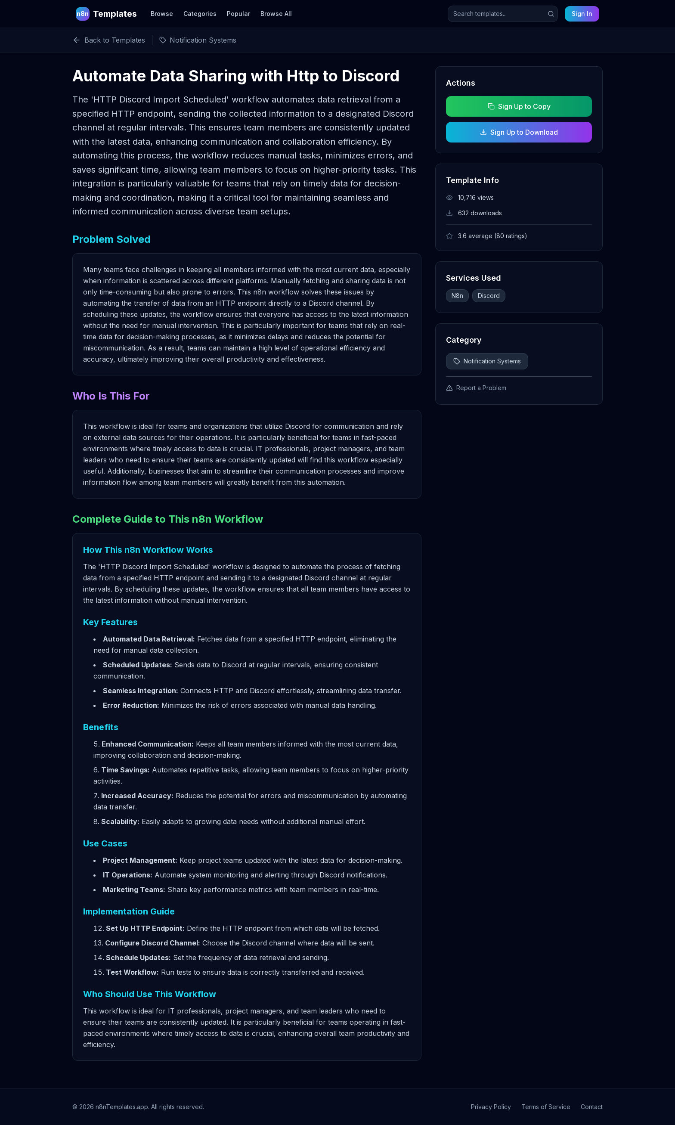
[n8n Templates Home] (106, 14)
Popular (238, 13)
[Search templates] (503, 14)
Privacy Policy (491, 1106)
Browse (162, 13)
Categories (200, 13)
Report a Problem (476, 387)
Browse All (276, 13)
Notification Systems (487, 361)
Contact (592, 1106)
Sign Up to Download (519, 132)
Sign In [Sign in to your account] (582, 13)
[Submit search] (551, 13)
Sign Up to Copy (518, 106)
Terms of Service (545, 1106)
